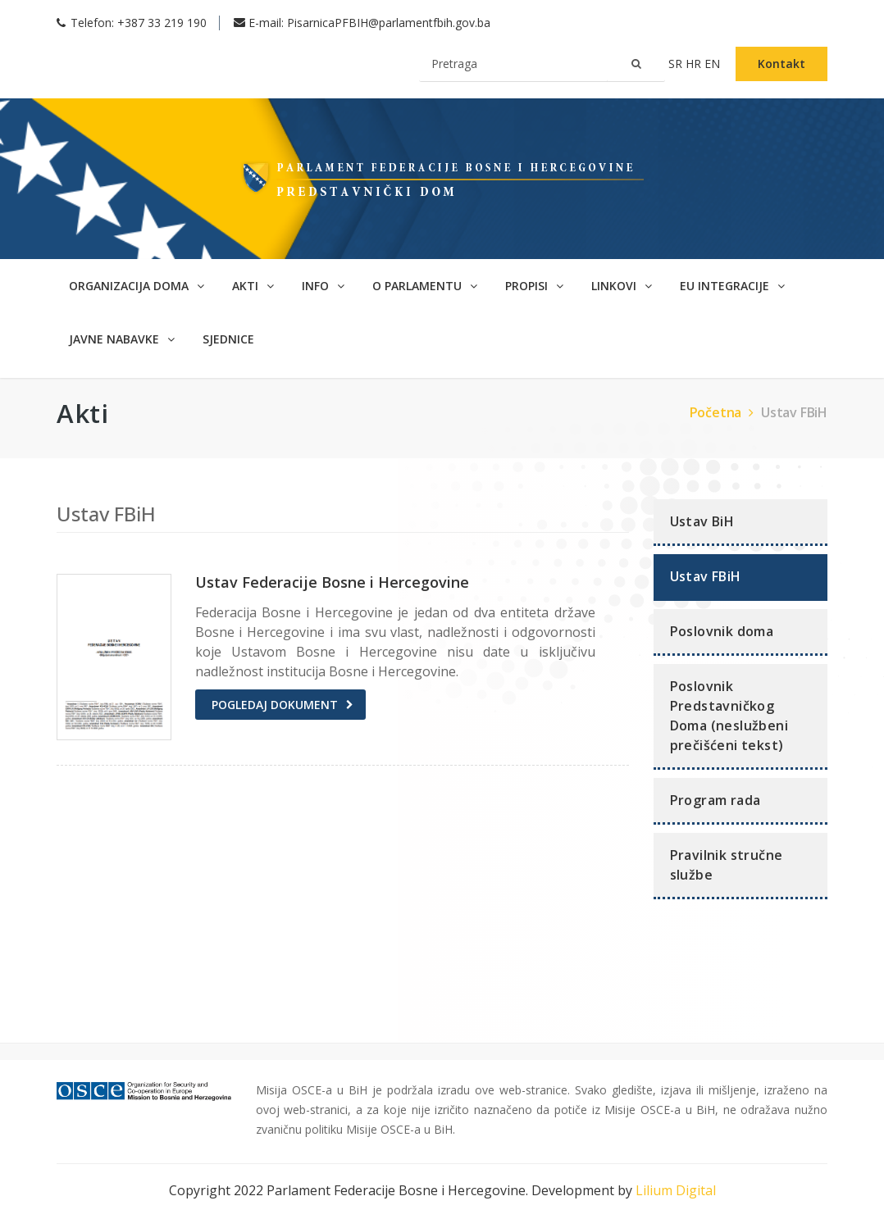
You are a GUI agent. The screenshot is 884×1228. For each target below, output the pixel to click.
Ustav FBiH (794, 412)
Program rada (715, 800)
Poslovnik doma (722, 631)
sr (677, 63)
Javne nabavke (122, 339)
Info (323, 285)
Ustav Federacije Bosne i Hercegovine (332, 582)
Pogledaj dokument (275, 704)
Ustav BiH (702, 521)
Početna (724, 412)
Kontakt (781, 63)
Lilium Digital (676, 1190)
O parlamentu (424, 285)
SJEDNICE (228, 339)
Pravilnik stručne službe (726, 865)
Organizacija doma (136, 285)
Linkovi (621, 285)
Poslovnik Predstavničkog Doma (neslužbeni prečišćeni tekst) (729, 715)
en (713, 63)
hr (695, 63)
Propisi (534, 285)
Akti (253, 285)
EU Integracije (732, 285)
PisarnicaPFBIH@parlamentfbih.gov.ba (388, 22)
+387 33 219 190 (162, 22)
